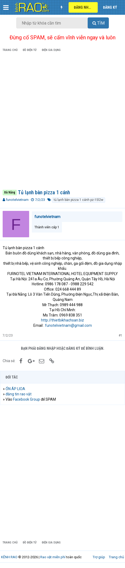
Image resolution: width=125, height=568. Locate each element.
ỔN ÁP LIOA (15, 389)
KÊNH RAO (9, 557)
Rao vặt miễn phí (52, 557)
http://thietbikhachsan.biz (62, 320)
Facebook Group (26, 399)
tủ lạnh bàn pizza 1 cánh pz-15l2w (78, 200)
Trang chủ (116, 557)
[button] (6, 7)
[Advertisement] (62, 121)
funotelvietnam (17, 200)
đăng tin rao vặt (19, 394)
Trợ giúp (99, 557)
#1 (120, 335)
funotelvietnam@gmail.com (68, 325)
